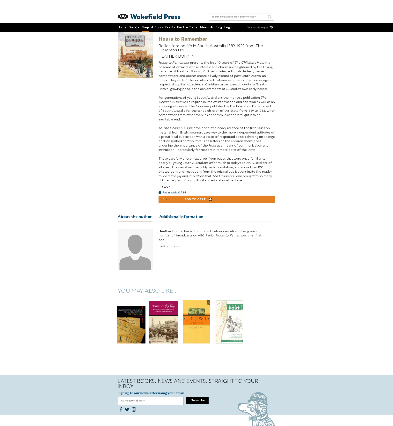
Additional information (181, 217)
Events (170, 27)
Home (122, 27)
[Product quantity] (164, 199)
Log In (228, 27)
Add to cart (195, 199)
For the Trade (187, 27)
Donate (134, 27)
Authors (157, 27)
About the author (135, 217)
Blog (219, 27)
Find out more (169, 246)
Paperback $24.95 (174, 192)
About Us (206, 27)
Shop (145, 27)
